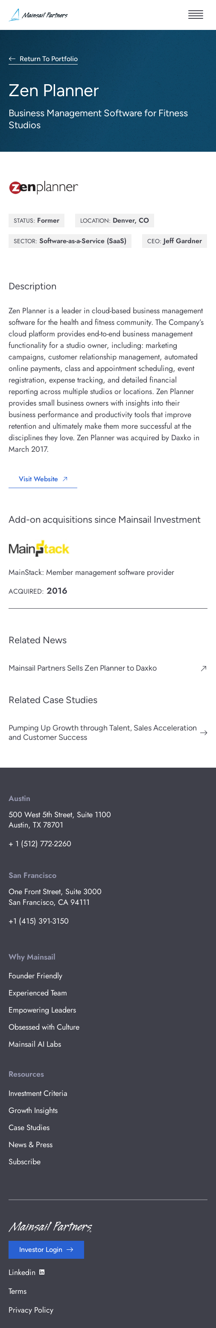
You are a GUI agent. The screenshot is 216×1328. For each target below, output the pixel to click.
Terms (17, 1291)
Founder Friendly (35, 976)
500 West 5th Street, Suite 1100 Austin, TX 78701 (60, 820)
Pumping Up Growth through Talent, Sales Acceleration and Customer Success (103, 732)
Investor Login (40, 1250)
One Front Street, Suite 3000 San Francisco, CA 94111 (55, 896)
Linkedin (27, 1272)
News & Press (31, 1145)
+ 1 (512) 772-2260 (40, 844)
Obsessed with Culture (44, 1027)
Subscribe (25, 1162)
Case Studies (29, 1127)
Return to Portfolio (49, 59)
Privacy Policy (31, 1310)
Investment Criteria (38, 1093)
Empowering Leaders (42, 1010)
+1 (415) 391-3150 (39, 921)
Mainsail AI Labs (35, 1044)
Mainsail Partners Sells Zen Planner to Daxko (83, 668)
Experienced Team (38, 993)
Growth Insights (33, 1110)
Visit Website (38, 479)
